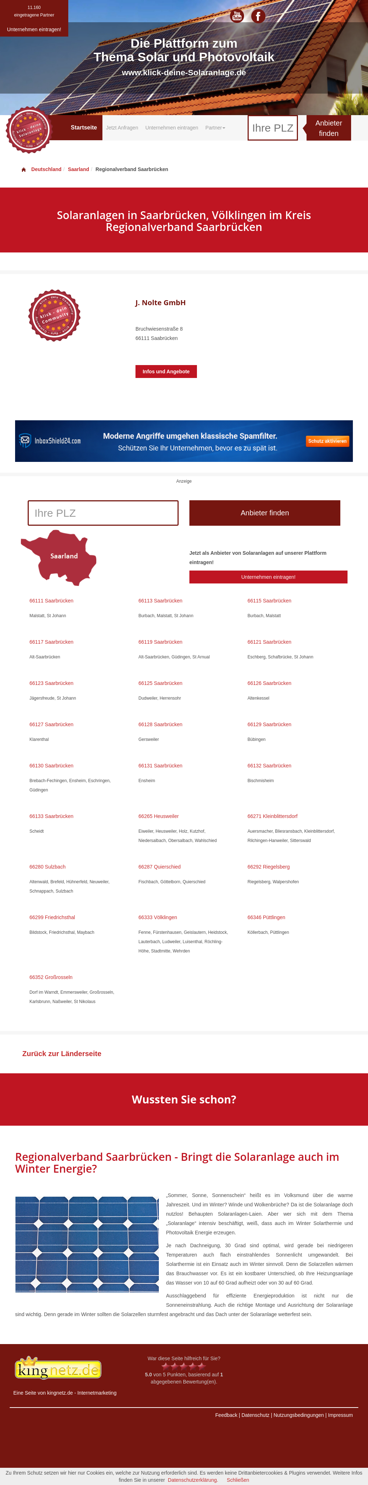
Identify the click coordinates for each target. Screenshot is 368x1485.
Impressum (340, 1415)
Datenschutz (256, 1415)
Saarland (78, 169)
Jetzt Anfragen (122, 128)
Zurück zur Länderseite (61, 1054)
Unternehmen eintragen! (268, 577)
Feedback (226, 1415)
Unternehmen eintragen (171, 128)
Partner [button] (216, 128)
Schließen (238, 1480)
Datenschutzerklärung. (193, 1480)
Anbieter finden (329, 128)
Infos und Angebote (166, 371)
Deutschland (40, 169)
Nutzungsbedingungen (298, 1415)
